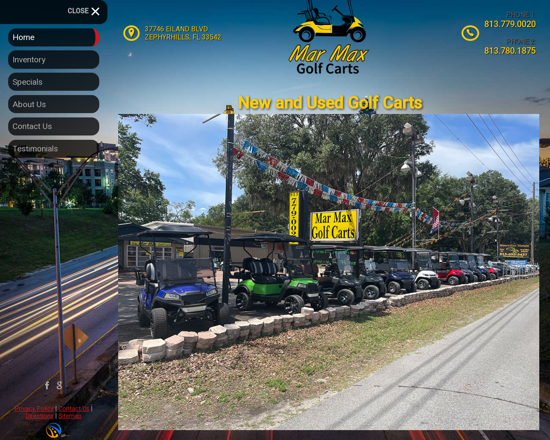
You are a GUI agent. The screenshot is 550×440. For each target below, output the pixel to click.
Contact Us (73, 408)
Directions (40, 416)
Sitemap (70, 416)
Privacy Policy (34, 408)
